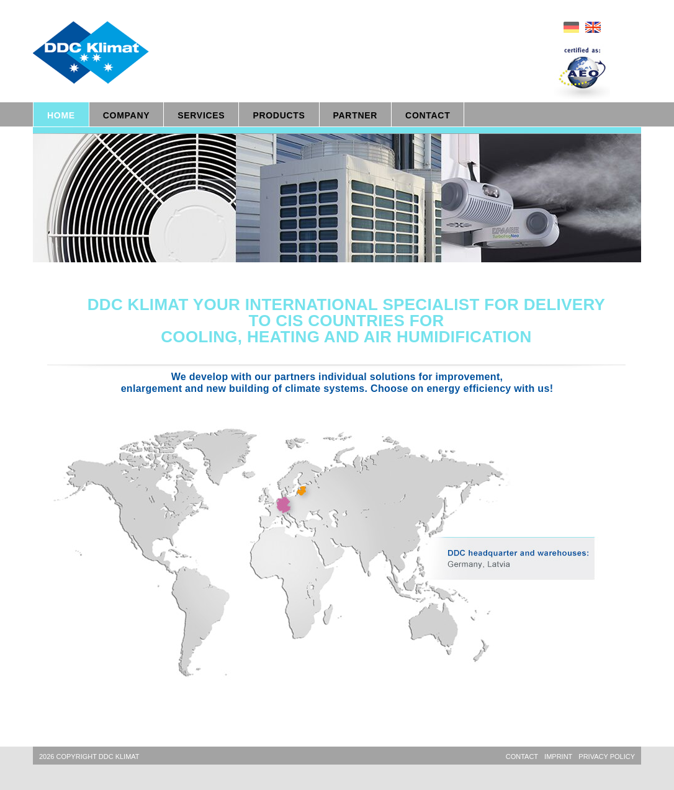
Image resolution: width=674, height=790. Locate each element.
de (571, 27)
